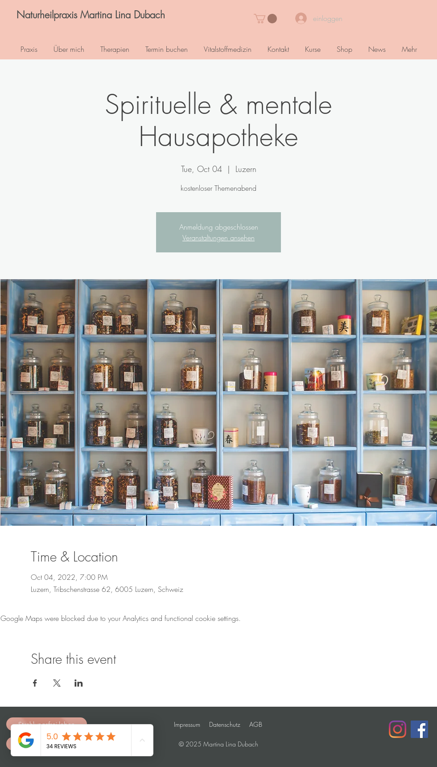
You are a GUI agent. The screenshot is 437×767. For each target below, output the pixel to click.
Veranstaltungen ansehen (218, 238)
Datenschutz (224, 724)
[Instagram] (397, 729)
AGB (255, 724)
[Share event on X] (57, 683)
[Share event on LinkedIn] (78, 683)
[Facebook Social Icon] (419, 729)
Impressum (187, 724)
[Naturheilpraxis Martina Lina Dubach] (90, 15)
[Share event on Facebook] (35, 683)
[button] (265, 18)
